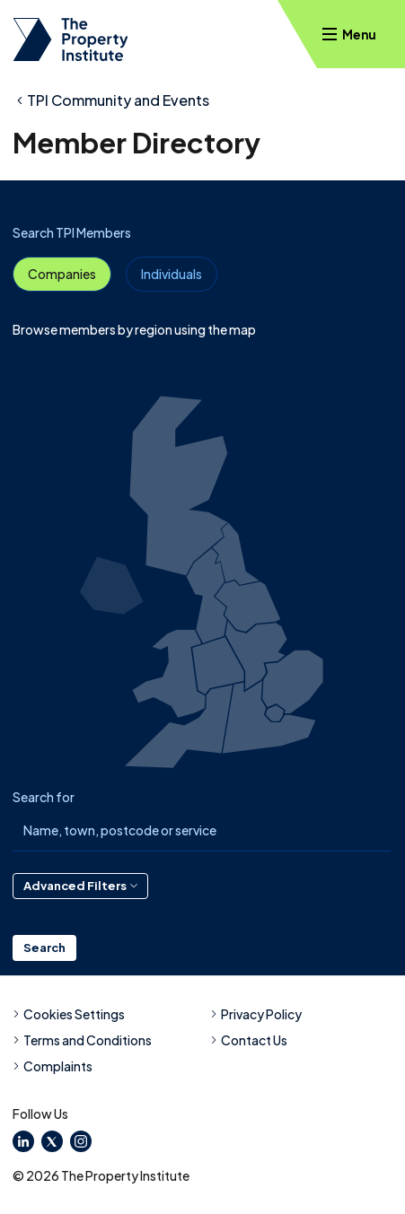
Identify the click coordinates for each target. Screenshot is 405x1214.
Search (44, 947)
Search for (44, 797)
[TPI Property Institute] (70, 39)
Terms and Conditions (82, 1040)
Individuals (171, 274)
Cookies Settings (69, 1014)
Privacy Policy (256, 1014)
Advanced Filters (80, 885)
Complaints (52, 1066)
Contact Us (248, 1040)
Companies (62, 274)
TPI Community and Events (118, 100)
